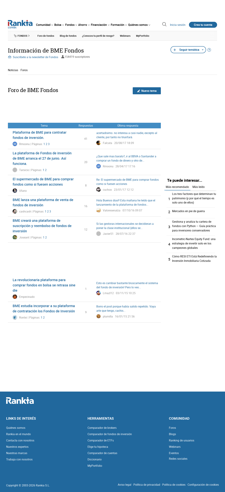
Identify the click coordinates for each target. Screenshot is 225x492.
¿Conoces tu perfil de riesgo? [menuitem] (98, 35)
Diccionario (95, 458)
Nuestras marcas (16, 451)
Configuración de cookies (203, 483)
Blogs (172, 432)
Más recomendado (177, 187)
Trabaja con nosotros (19, 458)
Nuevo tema (147, 91)
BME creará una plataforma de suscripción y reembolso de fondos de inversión (42, 225)
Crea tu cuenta (203, 25)
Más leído (198, 187)
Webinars (175, 445)
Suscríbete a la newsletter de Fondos (33, 57)
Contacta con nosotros (20, 439)
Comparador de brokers (102, 426)
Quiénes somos (15, 426)
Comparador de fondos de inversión (110, 432)
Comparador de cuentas (102, 451)
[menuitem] (44, 24)
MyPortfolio (95, 464)
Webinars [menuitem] (125, 35)
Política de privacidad (146, 483)
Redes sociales (178, 457)
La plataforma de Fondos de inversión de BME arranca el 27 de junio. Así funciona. (42, 158)
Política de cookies (173, 483)
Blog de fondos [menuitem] (68, 35)
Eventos (174, 451)
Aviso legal (124, 483)
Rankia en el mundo (18, 432)
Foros (24, 70)
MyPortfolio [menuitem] (142, 35)
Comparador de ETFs (101, 439)
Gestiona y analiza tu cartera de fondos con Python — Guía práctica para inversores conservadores (194, 225)
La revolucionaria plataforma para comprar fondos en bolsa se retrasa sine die (44, 285)
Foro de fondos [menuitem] (45, 35)
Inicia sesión (177, 25)
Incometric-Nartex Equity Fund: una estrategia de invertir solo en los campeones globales (194, 242)
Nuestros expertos (17, 445)
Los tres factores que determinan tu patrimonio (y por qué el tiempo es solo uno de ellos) (194, 198)
